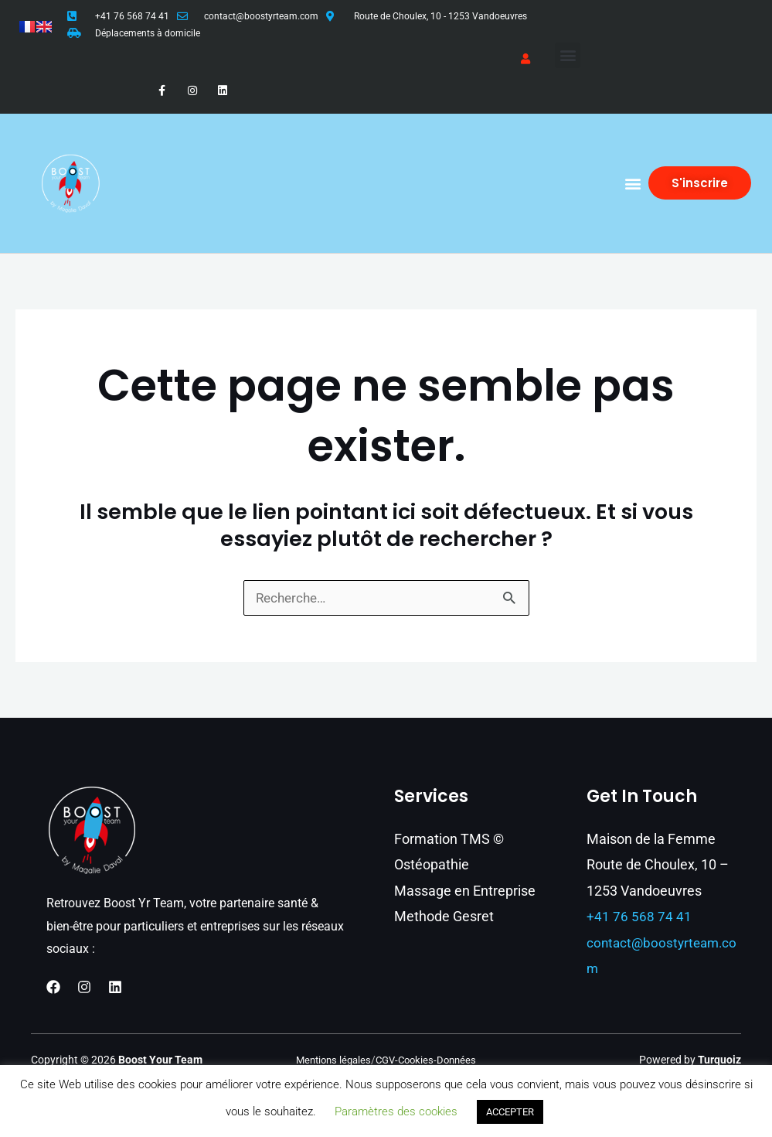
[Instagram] (84, 988)
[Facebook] (53, 988)
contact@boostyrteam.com (261, 16)
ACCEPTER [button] (510, 1112)
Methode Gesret (444, 917)
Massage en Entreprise (465, 891)
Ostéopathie (431, 865)
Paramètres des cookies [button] (396, 1111)
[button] (567, 55)
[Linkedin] (115, 988)
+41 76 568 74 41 (132, 16)
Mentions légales (330, 1060)
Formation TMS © (449, 839)
